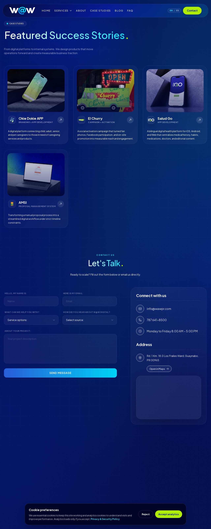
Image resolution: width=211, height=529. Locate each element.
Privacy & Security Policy (105, 518)
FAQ (130, 10)
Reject (146, 514)
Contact (192, 10)
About (81, 10)
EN (171, 10)
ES (177, 10)
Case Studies (100, 10)
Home (46, 10)
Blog (119, 10)
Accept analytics (168, 514)
